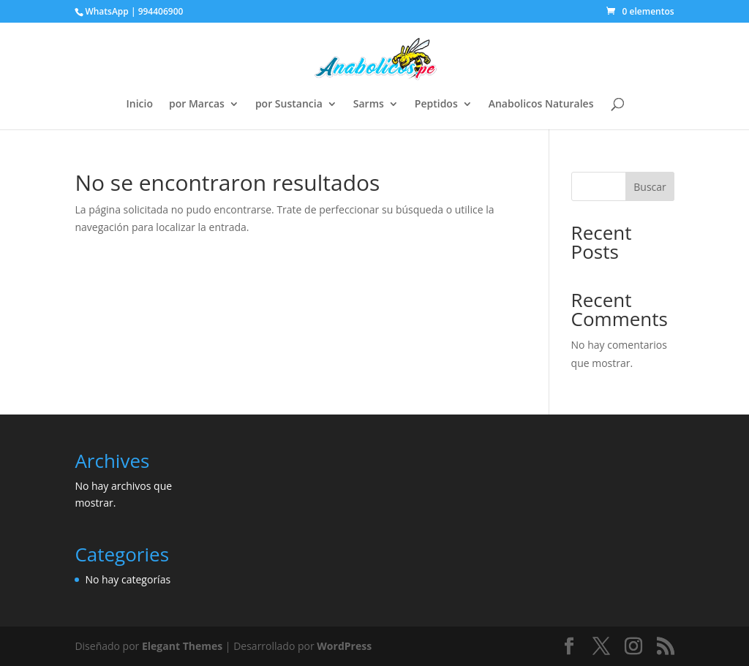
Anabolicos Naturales (541, 104)
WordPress (344, 646)
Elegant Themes (182, 646)
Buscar (649, 187)
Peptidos (436, 104)
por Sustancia (289, 104)
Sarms (368, 104)
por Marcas (197, 104)
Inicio (140, 104)
